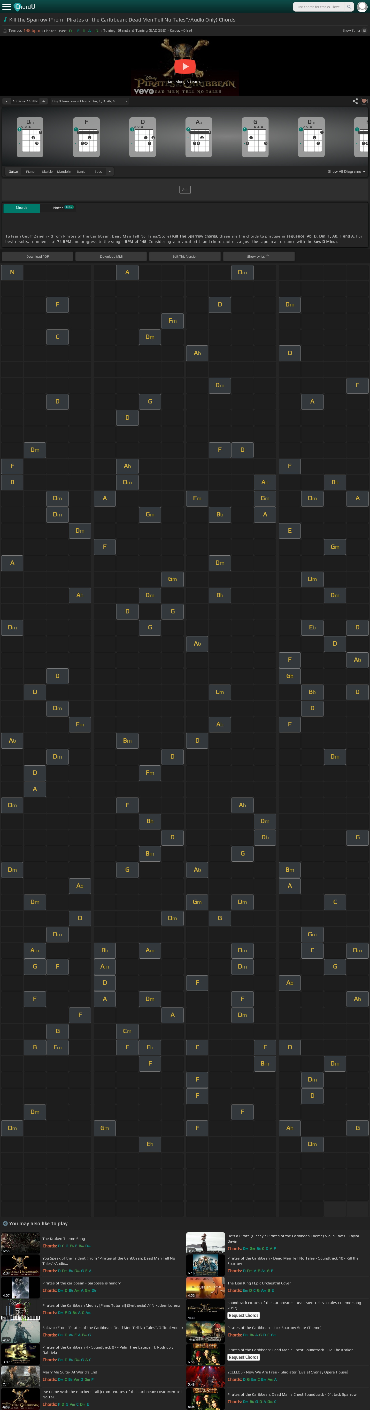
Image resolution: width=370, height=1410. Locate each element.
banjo (81, 171)
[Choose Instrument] (109, 171)
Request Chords (243, 1315)
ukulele (47, 171)
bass (98, 171)
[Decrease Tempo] (6, 101)
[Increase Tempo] (43, 101)
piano (30, 171)
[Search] (349, 7)
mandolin (64, 171)
